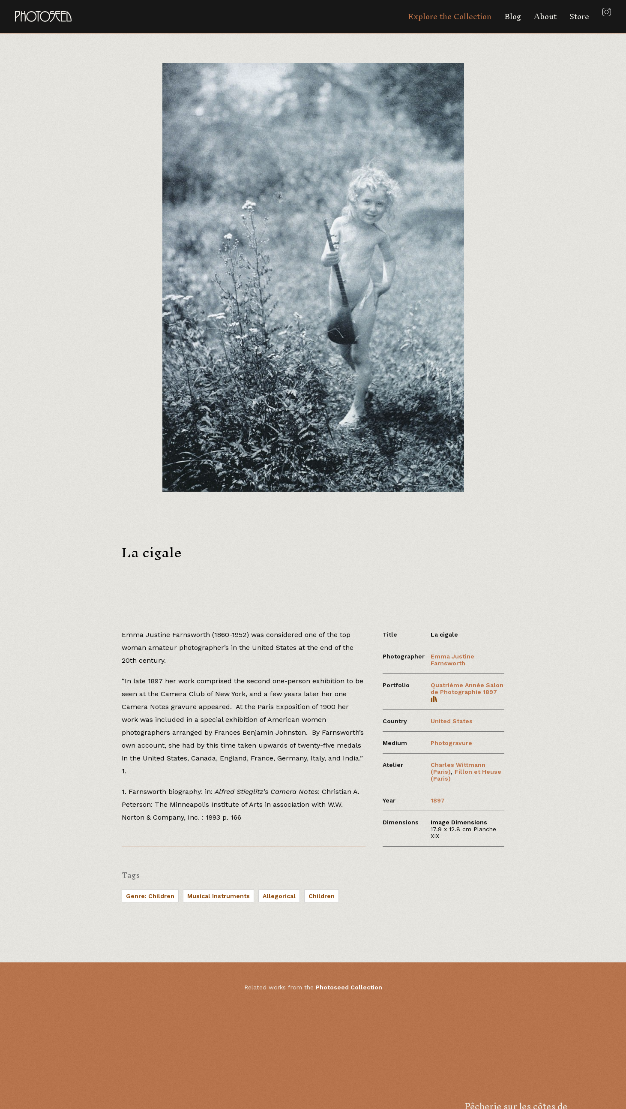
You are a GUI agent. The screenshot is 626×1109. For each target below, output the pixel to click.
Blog (512, 16)
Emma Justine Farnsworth (452, 660)
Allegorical (279, 896)
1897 (438, 800)
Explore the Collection (449, 16)
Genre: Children (150, 896)
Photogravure (451, 742)
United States (452, 721)
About (545, 16)
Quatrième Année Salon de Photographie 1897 (467, 692)
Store (579, 16)
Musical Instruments (218, 896)
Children (322, 896)
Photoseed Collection (349, 987)
